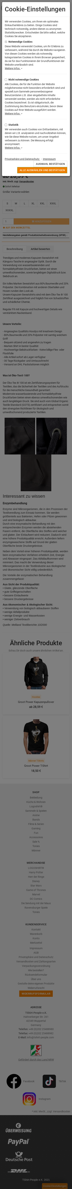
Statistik (13, 124)
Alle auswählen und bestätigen (42, 170)
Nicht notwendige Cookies (23, 79)
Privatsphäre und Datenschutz (22, 158)
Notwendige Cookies (20, 41)
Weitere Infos (13, 68)
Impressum (49, 158)
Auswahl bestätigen (50, 163)
